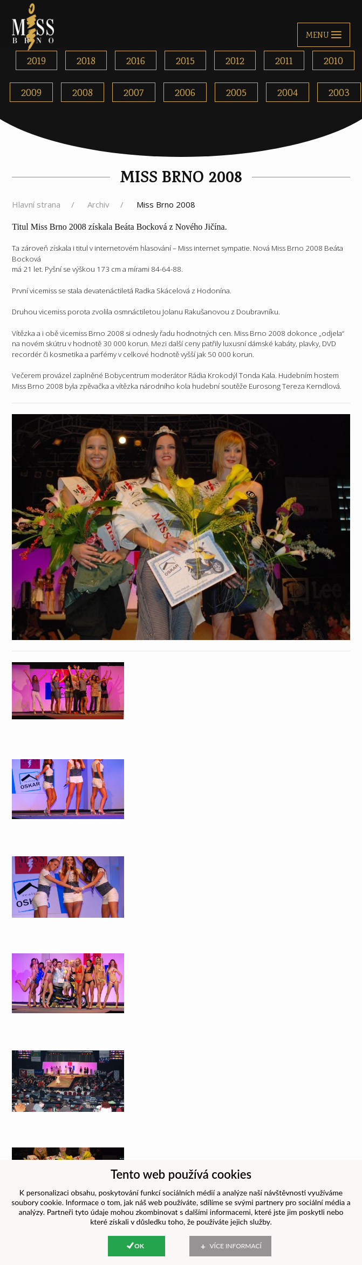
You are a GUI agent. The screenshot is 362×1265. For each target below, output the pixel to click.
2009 (31, 93)
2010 (333, 62)
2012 (235, 62)
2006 (185, 93)
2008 (82, 93)
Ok (139, 1246)
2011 (284, 62)
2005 (236, 93)
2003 (339, 93)
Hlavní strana (36, 204)
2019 (36, 62)
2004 (287, 93)
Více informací (236, 1246)
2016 (135, 62)
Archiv (98, 204)
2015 (185, 62)
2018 (86, 62)
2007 (134, 93)
